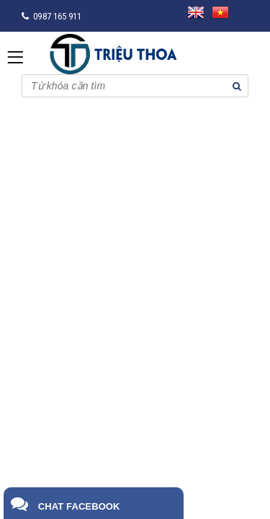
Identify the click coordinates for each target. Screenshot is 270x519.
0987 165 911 (57, 16)
